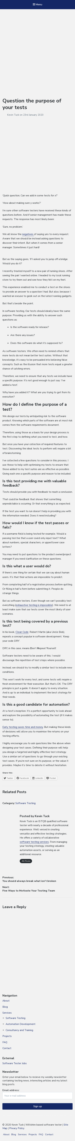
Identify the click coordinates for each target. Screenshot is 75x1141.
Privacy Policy (16, 1128)
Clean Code (22, 632)
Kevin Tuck (13, 114)
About (6, 1000)
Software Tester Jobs (14, 1063)
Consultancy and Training (19, 1030)
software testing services (34, 842)
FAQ (4, 1042)
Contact (6, 1048)
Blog (5, 1006)
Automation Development (20, 1024)
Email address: (37, 1094)
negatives (28, 234)
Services (7, 1012)
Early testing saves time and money (22, 727)
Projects (7, 1036)
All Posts (25, 861)
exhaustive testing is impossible (34, 605)
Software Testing (25, 803)
